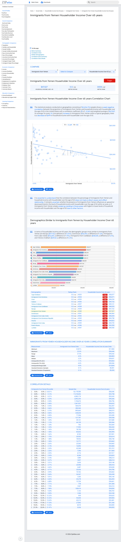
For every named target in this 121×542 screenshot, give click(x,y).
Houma (33, 320)
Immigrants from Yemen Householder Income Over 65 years (98, 11)
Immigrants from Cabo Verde (39, 316)
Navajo (33, 309)
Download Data (38, 189)
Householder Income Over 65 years (54, 11)
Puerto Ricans (35, 325)
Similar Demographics (37, 54)
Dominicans (34, 313)
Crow (33, 299)
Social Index (39, 11)
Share (50, 189)
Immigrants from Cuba (38, 323)
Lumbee (33, 328)
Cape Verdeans (35, 294)
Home (31, 11)
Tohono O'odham (36, 304)
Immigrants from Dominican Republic (42, 318)
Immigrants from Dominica (39, 297)
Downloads (47, 2)
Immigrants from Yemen (72, 11)
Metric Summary (36, 51)
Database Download (7, 6)
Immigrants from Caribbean (39, 306)
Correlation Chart (36, 53)
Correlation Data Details (38, 58)
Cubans (33, 302)
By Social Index (6, 23)
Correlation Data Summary (39, 56)
